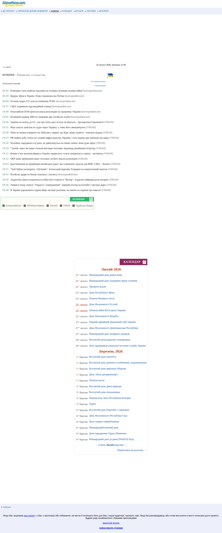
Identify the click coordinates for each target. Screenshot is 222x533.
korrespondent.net (13, 205)
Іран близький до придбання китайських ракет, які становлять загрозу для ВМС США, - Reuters (60, 164)
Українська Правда (84, 205)
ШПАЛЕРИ (103, 11)
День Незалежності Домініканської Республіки (113, 328)
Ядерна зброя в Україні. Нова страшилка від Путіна (37, 96)
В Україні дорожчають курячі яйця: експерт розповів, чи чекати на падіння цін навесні (55, 190)
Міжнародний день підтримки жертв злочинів (113, 280)
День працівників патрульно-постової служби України (117, 345)
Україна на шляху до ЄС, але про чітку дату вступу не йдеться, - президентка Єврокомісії (57, 122)
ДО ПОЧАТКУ (8, 11)
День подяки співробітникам (104, 421)
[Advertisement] (92, 39)
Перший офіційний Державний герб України (112, 322)
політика (6, 507)
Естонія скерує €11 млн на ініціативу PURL (32, 101)
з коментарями (100, 85)
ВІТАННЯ (79, 11)
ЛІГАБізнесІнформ (35, 205)
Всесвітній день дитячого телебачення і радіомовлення (118, 362)
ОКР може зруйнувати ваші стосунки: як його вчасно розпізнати (43, 158)
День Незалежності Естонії (103, 304)
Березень (119, 445)
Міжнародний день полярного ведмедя (109, 334)
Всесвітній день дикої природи (105, 386)
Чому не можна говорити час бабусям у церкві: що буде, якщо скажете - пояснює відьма (56, 132)
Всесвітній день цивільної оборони (107, 368)
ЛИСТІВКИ (90, 11)
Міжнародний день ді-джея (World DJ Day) (111, 439)
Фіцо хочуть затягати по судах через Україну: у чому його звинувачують (48, 127)
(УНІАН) (109, 122)
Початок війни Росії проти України (107, 310)
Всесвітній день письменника (104, 392)
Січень (101, 445)
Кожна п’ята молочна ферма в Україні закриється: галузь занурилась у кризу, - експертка (56, 153)
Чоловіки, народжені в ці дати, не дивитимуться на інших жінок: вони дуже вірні (52, 143)
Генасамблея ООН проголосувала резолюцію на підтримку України (45, 111)
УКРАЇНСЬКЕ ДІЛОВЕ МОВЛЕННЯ (32, 11)
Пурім (92, 404)
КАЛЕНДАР (66, 11)
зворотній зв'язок (111, 523)
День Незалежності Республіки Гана (108, 415)
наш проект (29, 515)
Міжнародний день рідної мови (105, 275)
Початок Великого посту (102, 298)
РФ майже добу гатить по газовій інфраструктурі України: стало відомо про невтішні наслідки (59, 137)
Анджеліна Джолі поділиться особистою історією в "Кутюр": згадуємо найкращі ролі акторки (59, 179)
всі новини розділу (98, 81)
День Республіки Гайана (102, 292)
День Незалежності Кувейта (103, 316)
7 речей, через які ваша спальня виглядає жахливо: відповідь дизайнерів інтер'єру (53, 148)
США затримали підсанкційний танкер (30, 106)
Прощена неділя (97, 286)
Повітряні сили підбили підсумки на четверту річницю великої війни (46, 90)
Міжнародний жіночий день (103, 427)
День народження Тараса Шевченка (107, 433)
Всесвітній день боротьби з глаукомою (109, 410)
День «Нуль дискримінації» (103, 374)
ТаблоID (53, 205)
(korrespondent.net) (92, 90)
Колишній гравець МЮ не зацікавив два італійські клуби (40, 117)
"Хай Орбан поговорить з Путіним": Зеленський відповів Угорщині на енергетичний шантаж (58, 169)
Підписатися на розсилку (131, 450)
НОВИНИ (54, 11)
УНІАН (66, 205)
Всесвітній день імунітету (102, 356)
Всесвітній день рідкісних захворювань (109, 339)
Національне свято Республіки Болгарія (110, 398)
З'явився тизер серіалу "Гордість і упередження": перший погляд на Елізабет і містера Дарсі (58, 185)
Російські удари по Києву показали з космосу (34, 174)
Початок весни (96, 380)
